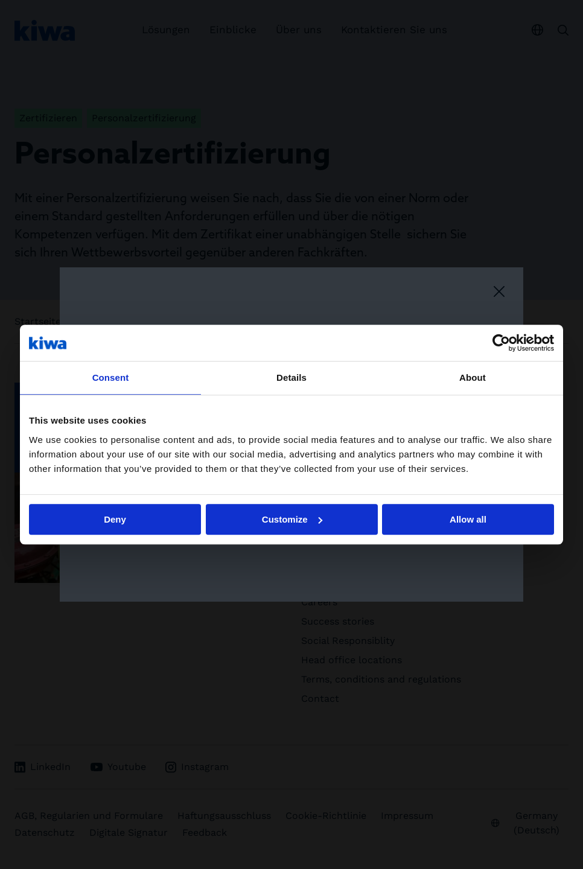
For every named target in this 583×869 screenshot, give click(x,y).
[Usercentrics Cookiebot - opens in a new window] (501, 343)
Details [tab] (291, 377)
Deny (115, 519)
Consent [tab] (110, 377)
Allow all (468, 519)
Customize (292, 519)
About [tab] (472, 377)
